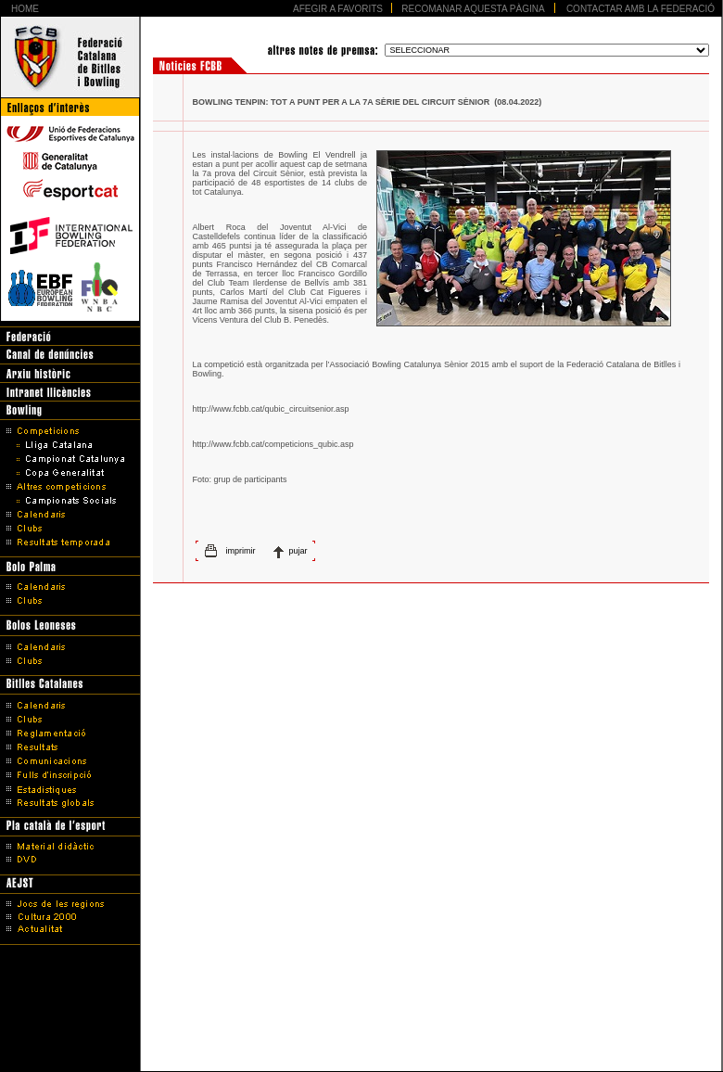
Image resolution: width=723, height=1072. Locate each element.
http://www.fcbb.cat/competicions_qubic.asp (273, 444)
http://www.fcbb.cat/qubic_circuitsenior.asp (271, 409)
